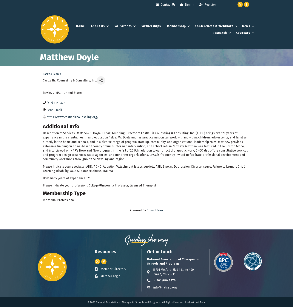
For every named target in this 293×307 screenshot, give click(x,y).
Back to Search (52, 74)
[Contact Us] (164, 4)
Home (80, 26)
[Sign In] (186, 4)
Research (219, 33)
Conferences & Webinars (214, 26)
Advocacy (243, 33)
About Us (98, 26)
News (246, 26)
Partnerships (151, 26)
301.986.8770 (166, 280)
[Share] (101, 80)
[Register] (206, 4)
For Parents (123, 26)
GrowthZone (155, 210)
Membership (176, 26)
